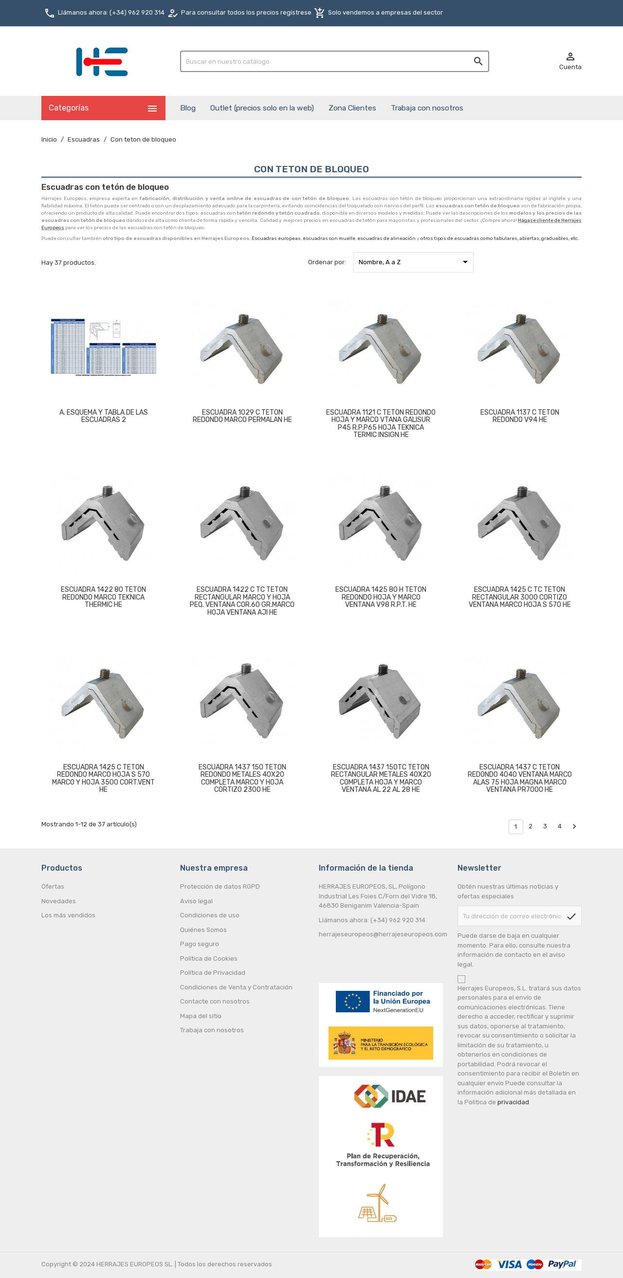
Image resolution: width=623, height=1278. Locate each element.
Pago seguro (199, 944)
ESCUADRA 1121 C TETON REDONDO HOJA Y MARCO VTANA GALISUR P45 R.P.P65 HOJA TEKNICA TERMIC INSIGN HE (381, 423)
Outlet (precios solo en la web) (262, 107)
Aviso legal (196, 901)
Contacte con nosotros (215, 1001)
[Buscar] (334, 61)
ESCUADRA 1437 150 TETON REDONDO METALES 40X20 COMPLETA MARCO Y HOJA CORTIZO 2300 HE (242, 778)
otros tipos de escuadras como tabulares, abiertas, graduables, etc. (500, 238)
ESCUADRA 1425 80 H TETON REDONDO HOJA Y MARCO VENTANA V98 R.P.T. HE (380, 597)
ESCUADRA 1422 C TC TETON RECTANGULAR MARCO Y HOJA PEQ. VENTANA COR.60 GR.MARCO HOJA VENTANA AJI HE (242, 600)
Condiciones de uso (209, 915)
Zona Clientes (352, 107)
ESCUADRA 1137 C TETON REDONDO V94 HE (519, 416)
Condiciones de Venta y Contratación (236, 987)
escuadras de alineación (386, 238)
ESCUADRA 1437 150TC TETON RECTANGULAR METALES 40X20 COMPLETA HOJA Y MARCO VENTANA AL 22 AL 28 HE (381, 778)
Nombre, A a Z (415, 262)
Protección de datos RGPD (220, 886)
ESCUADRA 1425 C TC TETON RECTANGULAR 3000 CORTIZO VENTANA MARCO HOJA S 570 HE (520, 597)
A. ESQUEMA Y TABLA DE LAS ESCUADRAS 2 (103, 416)
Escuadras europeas (276, 238)
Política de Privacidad (212, 972)
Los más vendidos (68, 915)
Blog (188, 107)
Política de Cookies (209, 958)
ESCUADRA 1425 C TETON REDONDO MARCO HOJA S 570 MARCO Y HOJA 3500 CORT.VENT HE (103, 778)
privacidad (513, 1102)
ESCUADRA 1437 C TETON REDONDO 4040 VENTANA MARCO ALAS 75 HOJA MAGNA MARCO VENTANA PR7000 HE (520, 778)
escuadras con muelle (329, 238)
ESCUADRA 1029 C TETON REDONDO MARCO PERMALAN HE (242, 416)
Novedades (58, 901)
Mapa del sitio (200, 1016)
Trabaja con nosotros (427, 107)
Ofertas (52, 886)
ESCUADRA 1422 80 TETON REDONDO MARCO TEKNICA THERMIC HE (103, 597)
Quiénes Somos (203, 929)
